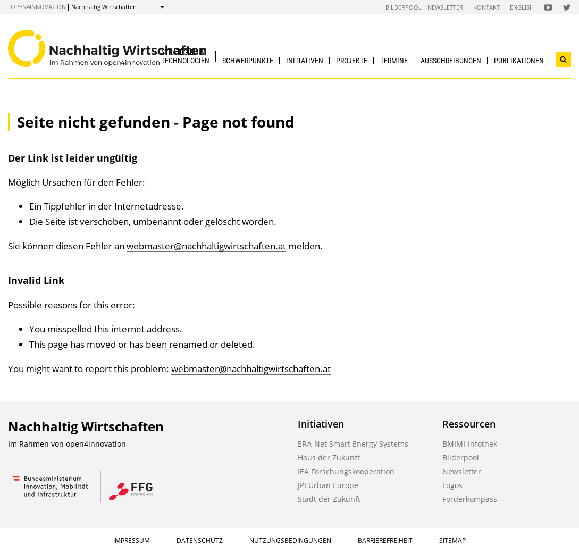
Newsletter (445, 7)
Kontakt (486, 7)
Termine (394, 60)
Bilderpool (403, 7)
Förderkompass (469, 499)
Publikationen (519, 60)
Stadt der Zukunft (329, 499)
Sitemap (452, 540)
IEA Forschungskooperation (346, 471)
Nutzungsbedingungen (290, 540)
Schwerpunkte (247, 60)
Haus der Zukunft (329, 458)
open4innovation (38, 7)
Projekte (351, 60)
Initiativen (304, 60)
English (522, 7)
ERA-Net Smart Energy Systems (353, 444)
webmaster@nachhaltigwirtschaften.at (206, 246)
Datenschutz (200, 540)
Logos (452, 485)
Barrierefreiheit (385, 540)
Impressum (131, 540)
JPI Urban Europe (328, 485)
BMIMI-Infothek (469, 444)
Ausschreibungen (451, 60)
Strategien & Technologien (185, 56)
